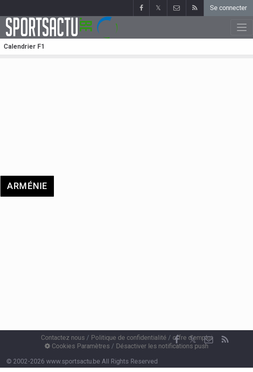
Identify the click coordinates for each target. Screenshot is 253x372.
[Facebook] (177, 340)
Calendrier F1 (24, 46)
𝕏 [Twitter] (192, 340)
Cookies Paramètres (77, 346)
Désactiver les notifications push (162, 346)
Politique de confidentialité (129, 337)
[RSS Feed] (225, 340)
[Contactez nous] (209, 340)
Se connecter (228, 8)
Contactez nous (63, 337)
